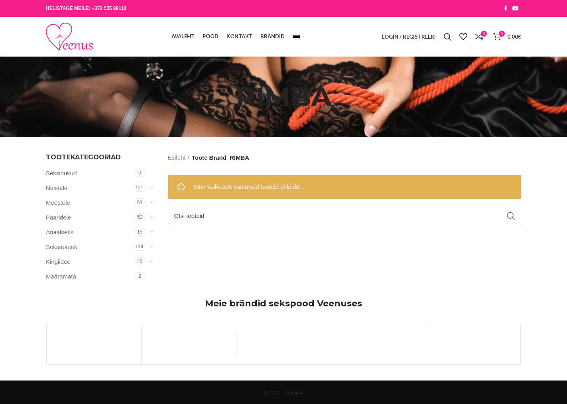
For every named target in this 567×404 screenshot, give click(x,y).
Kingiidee (58, 261)
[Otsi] (345, 216)
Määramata (61, 276)
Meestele (58, 202)
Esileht (177, 157)
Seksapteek (61, 246)
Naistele (56, 187)
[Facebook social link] (506, 8)
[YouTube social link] (515, 8)
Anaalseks (59, 232)
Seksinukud (61, 173)
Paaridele (58, 217)
